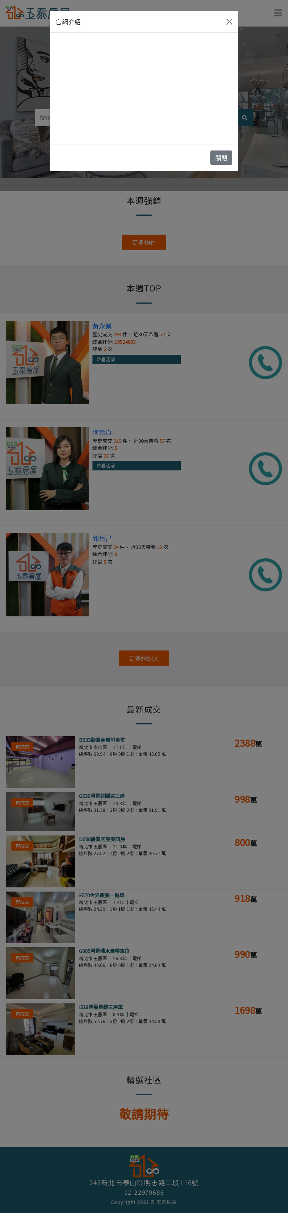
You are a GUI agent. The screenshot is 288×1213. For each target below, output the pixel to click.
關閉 (221, 157)
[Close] (229, 22)
